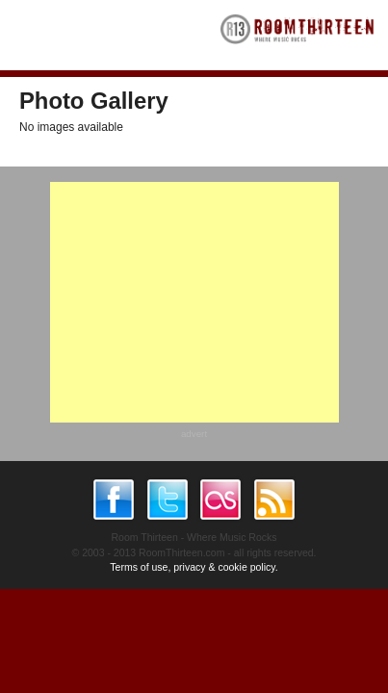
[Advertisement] (194, 302)
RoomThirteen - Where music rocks (297, 35)
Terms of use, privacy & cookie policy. (193, 567)
